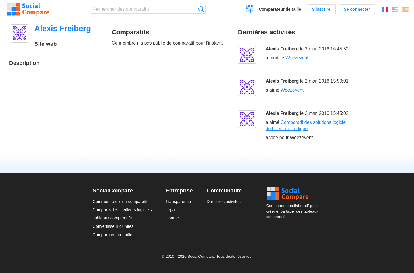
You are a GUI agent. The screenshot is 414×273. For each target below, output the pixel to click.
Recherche (201, 9)
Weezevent (296, 57)
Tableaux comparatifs (112, 218)
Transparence (178, 201)
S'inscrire (321, 9)
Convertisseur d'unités (113, 226)
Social (293, 194)
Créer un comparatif (249, 10)
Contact (173, 218)
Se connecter (357, 9)
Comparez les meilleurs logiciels (122, 209)
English (395, 9)
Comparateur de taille (280, 9)
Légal (171, 209)
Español (405, 9)
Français (385, 9)
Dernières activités (224, 201)
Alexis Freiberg (282, 48)
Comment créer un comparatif (120, 201)
